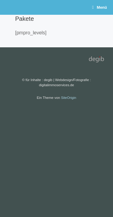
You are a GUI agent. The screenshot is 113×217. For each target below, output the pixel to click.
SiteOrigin (68, 97)
